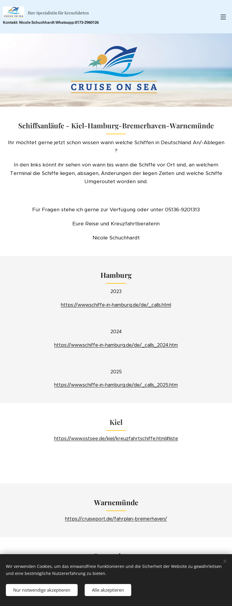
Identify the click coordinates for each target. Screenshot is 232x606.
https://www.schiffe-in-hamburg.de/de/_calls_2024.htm (116, 345)
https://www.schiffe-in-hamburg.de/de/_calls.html (116, 305)
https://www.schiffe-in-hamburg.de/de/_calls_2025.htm (116, 385)
